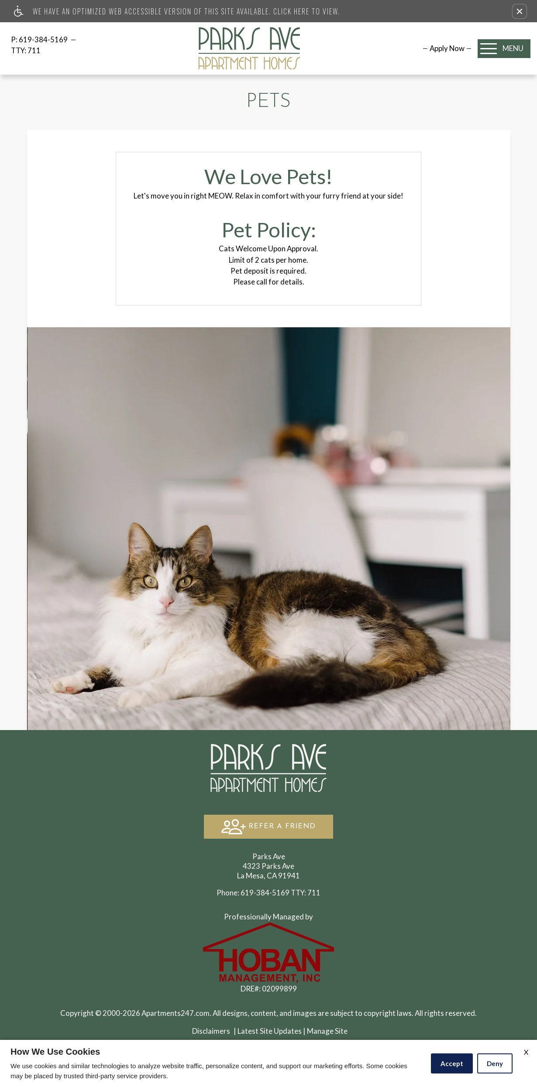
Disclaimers (211, 1031)
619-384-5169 (44, 39)
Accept (452, 1063)
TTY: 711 (268, 892)
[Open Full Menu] (504, 48)
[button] (520, 11)
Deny (495, 1063)
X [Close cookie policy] (526, 1052)
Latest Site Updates (270, 1031)
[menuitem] (447, 48)
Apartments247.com (175, 1013)
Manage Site (327, 1031)
